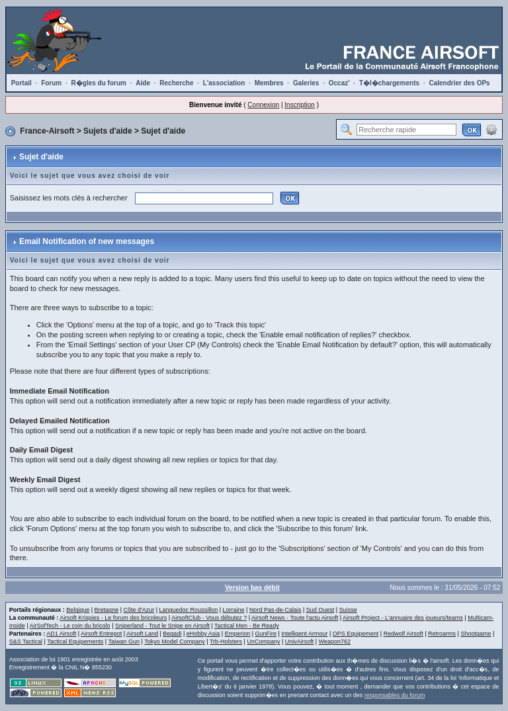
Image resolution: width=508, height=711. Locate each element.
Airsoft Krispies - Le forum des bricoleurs (113, 617)
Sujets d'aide (107, 131)
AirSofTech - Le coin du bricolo (70, 625)
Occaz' (339, 83)
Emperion (238, 633)
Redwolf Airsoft (403, 633)
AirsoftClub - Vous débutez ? (209, 617)
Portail (21, 83)
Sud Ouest (320, 609)
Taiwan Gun (124, 641)
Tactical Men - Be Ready (246, 625)
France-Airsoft (47, 131)
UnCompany (263, 641)
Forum (51, 83)
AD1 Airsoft (61, 633)
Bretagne (107, 609)
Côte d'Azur (138, 609)
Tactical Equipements (75, 641)
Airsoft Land (142, 633)
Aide (143, 83)
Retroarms (442, 633)
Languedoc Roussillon (188, 609)
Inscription (299, 104)
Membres (269, 83)
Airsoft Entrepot (101, 633)
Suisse (348, 609)
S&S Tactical (25, 641)
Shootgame (475, 633)
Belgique (77, 609)
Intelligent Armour (304, 633)
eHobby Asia (203, 633)
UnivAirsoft (299, 641)
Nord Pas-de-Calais (275, 609)
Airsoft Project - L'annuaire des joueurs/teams (403, 617)
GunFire (266, 633)
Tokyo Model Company (174, 641)
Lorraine (234, 609)
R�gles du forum (98, 83)
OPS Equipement (356, 633)
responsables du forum (394, 695)
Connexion (263, 104)
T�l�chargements (389, 83)
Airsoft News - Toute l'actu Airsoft (294, 617)
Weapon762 (335, 641)
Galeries (306, 83)
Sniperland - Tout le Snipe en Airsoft (162, 625)
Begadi (172, 633)
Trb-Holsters (226, 641)
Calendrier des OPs (459, 83)
